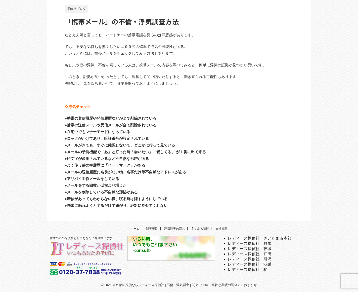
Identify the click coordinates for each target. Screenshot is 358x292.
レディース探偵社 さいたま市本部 (259, 238)
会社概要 (221, 228)
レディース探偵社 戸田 (249, 254)
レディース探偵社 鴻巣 (249, 264)
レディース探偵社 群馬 (249, 243)
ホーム (135, 228)
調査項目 (152, 228)
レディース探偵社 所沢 (249, 259)
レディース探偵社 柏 (248, 269)
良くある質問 (200, 228)
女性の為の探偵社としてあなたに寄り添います (81, 238)
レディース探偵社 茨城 (249, 249)
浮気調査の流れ (174, 228)
